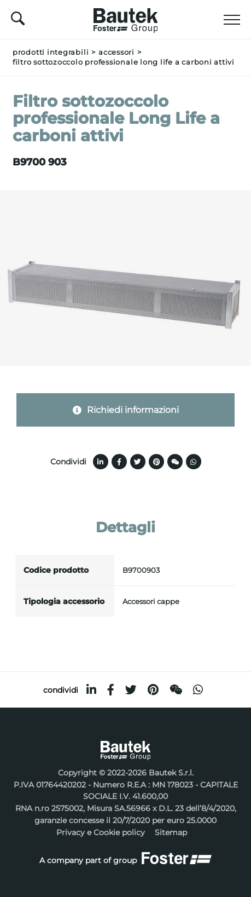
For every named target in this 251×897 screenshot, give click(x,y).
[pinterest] (153, 690)
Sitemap (171, 832)
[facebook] (110, 690)
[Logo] (126, 17)
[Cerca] (18, 21)
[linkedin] (91, 690)
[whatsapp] (198, 690)
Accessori (116, 52)
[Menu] (232, 20)
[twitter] (131, 690)
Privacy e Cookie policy (100, 832)
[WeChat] (176, 690)
